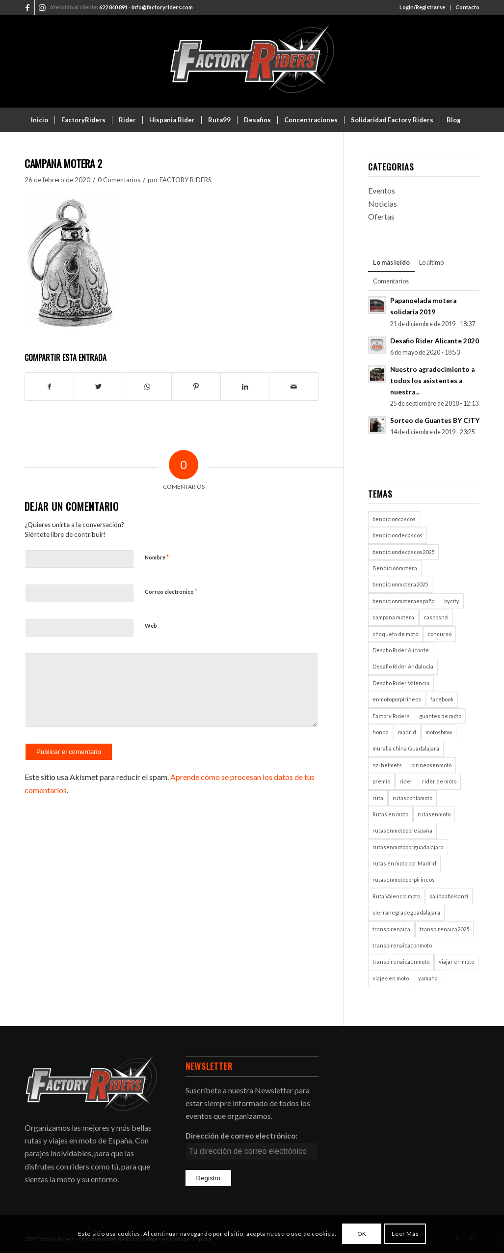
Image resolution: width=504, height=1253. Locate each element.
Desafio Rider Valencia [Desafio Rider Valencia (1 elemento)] (400, 683)
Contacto (467, 7)
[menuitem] (423, 7)
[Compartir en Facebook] (49, 386)
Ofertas (381, 216)
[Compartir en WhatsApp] (147, 386)
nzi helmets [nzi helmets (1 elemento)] (387, 765)
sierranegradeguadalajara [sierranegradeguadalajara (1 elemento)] (406, 912)
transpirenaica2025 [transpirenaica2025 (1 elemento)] (444, 929)
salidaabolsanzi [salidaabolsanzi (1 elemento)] (448, 896)
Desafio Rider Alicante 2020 (434, 341)
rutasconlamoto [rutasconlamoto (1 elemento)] (412, 798)
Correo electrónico (171, 591)
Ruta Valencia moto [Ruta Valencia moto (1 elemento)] (396, 896)
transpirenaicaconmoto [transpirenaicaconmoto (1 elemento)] (402, 945)
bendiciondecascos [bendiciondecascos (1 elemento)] (397, 535)
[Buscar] (473, 144)
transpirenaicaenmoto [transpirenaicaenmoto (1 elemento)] (400, 961)
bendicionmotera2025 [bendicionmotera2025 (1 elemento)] (400, 584)
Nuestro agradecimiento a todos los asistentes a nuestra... (432, 380)
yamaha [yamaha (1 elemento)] (428, 978)
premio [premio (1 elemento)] (381, 781)
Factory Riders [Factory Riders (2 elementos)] (391, 716)
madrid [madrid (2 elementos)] (407, 732)
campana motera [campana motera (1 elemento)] (393, 617)
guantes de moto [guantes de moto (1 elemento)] (440, 716)
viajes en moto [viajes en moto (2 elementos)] (390, 978)
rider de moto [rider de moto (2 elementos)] (439, 781)
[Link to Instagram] (42, 7)
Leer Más (405, 1233)
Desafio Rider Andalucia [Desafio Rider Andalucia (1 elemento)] (402, 666)
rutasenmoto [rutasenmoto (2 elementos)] (434, 814)
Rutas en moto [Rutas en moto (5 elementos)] (390, 814)
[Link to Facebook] (27, 7)
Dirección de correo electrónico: (241, 1135)
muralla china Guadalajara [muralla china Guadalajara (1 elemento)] (405, 748)
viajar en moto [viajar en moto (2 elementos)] (456, 961)
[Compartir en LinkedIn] (245, 386)
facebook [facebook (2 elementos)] (441, 699)
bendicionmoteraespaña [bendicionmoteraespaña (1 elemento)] (403, 601)
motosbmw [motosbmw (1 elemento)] (438, 732)
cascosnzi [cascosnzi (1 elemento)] (436, 617)
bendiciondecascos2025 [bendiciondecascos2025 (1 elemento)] (403, 552)
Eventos (381, 190)
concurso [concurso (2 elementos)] (439, 634)
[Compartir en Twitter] (98, 386)
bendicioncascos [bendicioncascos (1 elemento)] (394, 519)
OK (362, 1233)
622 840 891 (113, 7)
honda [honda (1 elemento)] (380, 732)
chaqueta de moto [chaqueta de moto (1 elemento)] (395, 634)
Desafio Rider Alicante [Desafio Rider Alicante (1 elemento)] (400, 650)
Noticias (382, 203)
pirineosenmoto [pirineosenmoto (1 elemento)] (431, 765)
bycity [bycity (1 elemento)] (451, 601)
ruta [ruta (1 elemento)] (377, 798)
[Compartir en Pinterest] (196, 386)
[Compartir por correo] (293, 386)
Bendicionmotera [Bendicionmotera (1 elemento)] (394, 568)
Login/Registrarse (422, 7)
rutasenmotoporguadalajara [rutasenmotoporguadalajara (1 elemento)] (408, 847)
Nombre (157, 557)
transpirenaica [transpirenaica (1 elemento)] (391, 929)
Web (151, 625)
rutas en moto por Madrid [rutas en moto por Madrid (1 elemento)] (404, 863)
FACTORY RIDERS (185, 180)
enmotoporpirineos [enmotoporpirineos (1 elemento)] (396, 699)
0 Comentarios (119, 180)
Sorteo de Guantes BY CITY (434, 420)
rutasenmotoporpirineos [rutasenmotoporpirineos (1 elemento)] (403, 879)
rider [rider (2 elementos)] (406, 781)
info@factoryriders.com (162, 7)
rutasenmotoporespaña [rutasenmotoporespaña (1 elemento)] (402, 830)
